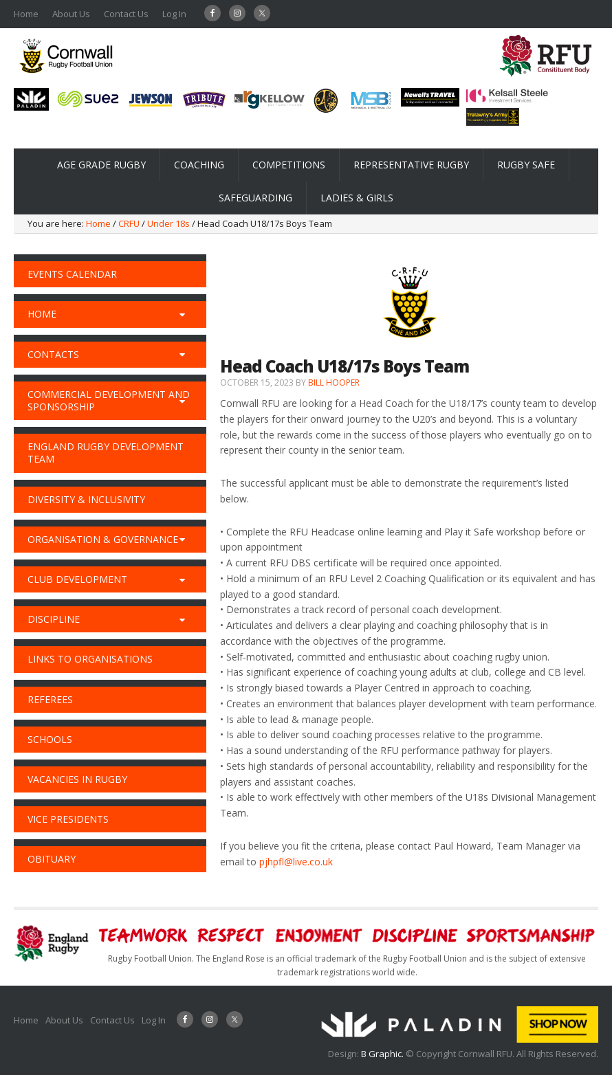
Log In (174, 14)
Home (26, 14)
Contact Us (126, 14)
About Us (71, 14)
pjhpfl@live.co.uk (296, 861)
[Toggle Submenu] (182, 314)
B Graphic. (383, 1054)
